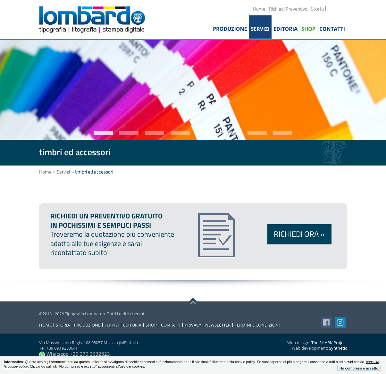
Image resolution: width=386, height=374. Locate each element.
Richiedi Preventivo (288, 8)
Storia (63, 325)
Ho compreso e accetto (359, 368)
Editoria (132, 325)
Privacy (193, 325)
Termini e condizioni (257, 325)
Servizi (63, 171)
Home (259, 8)
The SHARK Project (329, 342)
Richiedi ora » (299, 234)
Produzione (87, 325)
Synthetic (338, 348)
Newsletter (218, 325)
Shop (151, 325)
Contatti (170, 325)
